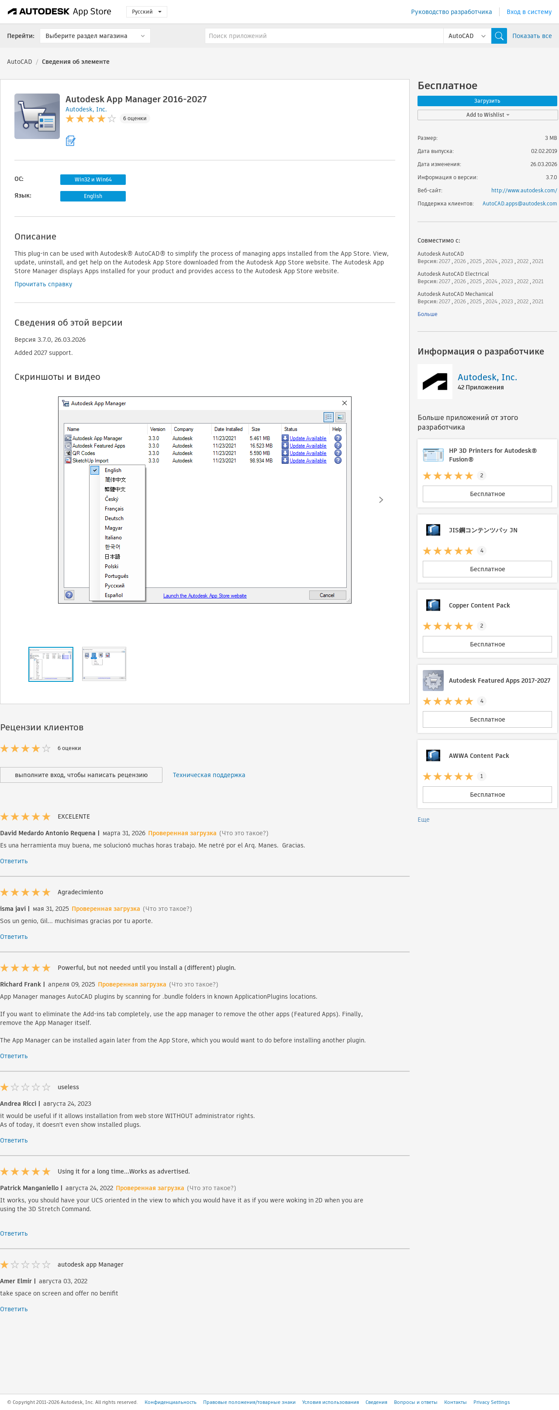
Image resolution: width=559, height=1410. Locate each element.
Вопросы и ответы (416, 1402)
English (93, 196)
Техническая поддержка (209, 775)
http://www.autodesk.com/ (524, 190)
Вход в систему (529, 11)
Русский (147, 11)
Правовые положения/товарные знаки (249, 1402)
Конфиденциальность (171, 1402)
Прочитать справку (43, 284)
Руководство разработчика (451, 11)
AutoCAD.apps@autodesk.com (520, 203)
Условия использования (330, 1402)
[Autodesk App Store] (59, 11)
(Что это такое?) (244, 833)
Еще (424, 819)
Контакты (455, 1402)
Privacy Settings (491, 1402)
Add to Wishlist (488, 114)
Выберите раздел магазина (86, 35)
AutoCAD (19, 61)
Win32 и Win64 (93, 179)
